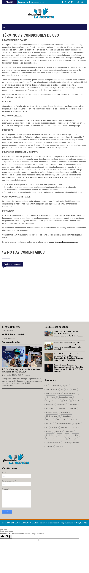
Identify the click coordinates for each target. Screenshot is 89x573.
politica (74, 427)
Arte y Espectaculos (53, 393)
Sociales (75, 435)
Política (48, 431)
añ (68, 389)
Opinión (77, 423)
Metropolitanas (66, 416)
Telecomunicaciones (53, 442)
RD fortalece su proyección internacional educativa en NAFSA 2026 (21, 370)
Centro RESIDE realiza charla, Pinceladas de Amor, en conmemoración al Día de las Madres (36, 2)
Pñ (47, 427)
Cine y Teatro (50, 397)
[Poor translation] (8, 536)
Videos (58, 446)
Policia (54, 427)
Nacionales (74, 420)
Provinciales (69, 431)
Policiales (64, 427)
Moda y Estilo (61, 420)
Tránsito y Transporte (71, 442)
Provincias (49, 435)
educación (49, 408)
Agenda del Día (51, 389)
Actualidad (55, 385)
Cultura (66, 401)
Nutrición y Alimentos (64, 423)
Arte (74, 389)
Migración (49, 420)
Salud (59, 435)
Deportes (49, 404)
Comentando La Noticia (25, 523)
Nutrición (49, 423)
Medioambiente (51, 416)
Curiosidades (77, 401)
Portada (58, 431)
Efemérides (61, 408)
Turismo (49, 446)
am (62, 389)
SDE (67, 435)
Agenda (65, 385)
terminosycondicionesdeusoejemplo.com (60, 242)
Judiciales (64, 412)
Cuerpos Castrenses (53, 401)
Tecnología (72, 439)
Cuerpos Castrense (65, 397)
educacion (73, 404)
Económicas (61, 404)
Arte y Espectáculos (70, 393)
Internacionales (51, 412)
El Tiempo (73, 408)
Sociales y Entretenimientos (55, 439)
